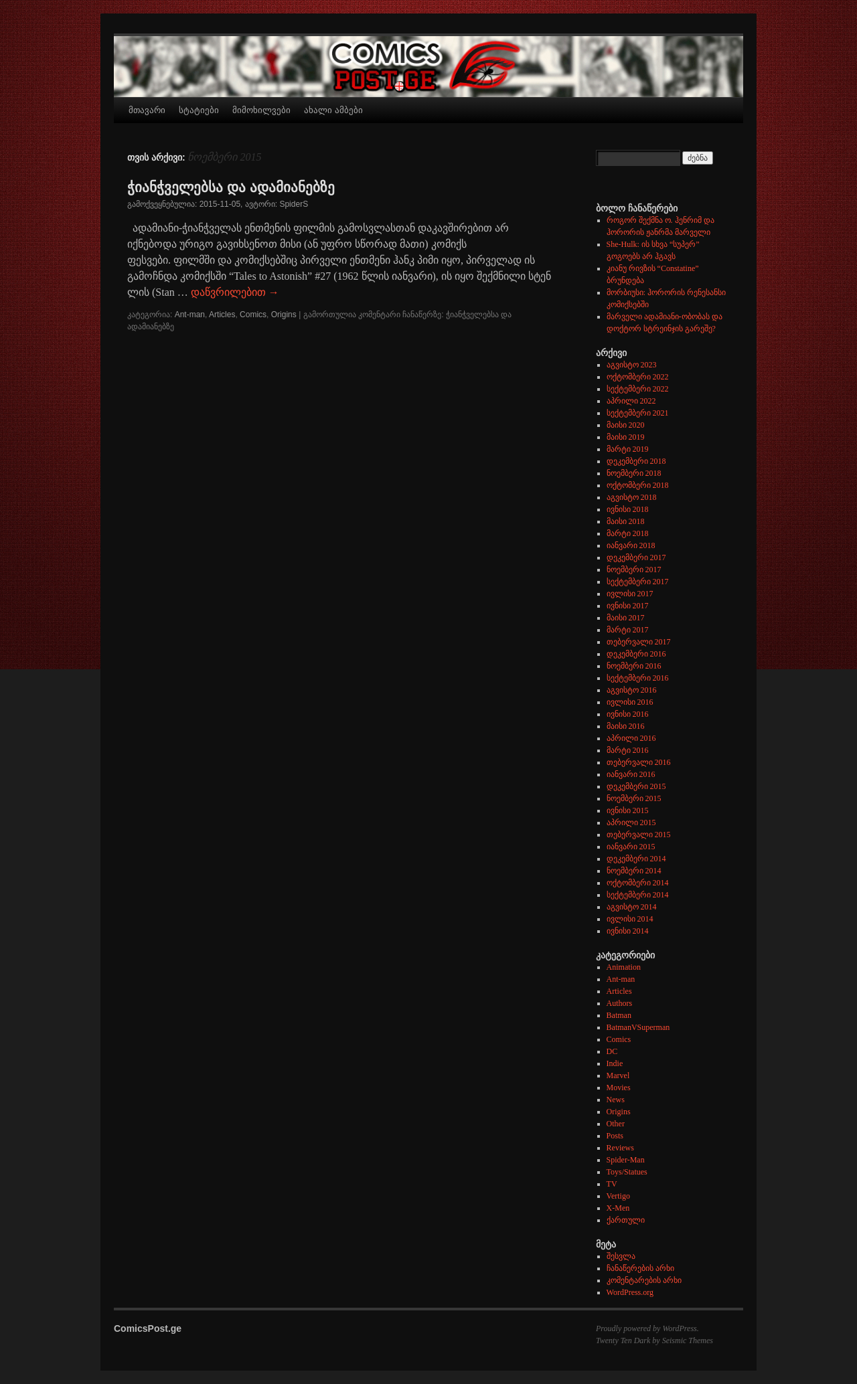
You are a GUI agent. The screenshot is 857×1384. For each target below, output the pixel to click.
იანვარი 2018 (631, 545)
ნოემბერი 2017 (634, 569)
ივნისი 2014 (628, 931)
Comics (253, 314)
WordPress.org (630, 1292)
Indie (615, 1063)
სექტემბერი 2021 (638, 413)
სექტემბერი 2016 (638, 678)
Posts (615, 1135)
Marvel (618, 1075)
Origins (284, 314)
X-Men (618, 1208)
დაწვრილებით (235, 292)
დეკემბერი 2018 (636, 461)
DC (612, 1051)
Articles (222, 314)
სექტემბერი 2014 (638, 894)
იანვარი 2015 (631, 846)
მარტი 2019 (628, 449)
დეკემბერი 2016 (636, 654)
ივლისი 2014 (630, 919)
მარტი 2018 (628, 533)
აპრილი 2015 (631, 822)
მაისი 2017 (626, 617)
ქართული (626, 1220)
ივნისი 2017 (628, 605)
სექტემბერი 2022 (638, 389)
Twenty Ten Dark (623, 1340)
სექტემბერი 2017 (638, 581)
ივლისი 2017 (630, 593)
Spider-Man (626, 1159)
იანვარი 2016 (631, 774)
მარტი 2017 (628, 629)
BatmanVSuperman (638, 1027)
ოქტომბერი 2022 (638, 376)
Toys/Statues (627, 1172)
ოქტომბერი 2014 (638, 882)
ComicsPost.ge (147, 1328)
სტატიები (199, 110)
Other (616, 1123)
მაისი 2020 (626, 425)
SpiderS (293, 204)
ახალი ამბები (333, 110)
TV (612, 1184)
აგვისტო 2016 (632, 690)
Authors (620, 1003)
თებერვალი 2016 (639, 762)
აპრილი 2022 (631, 401)
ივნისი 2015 (628, 810)
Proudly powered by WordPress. (647, 1328)
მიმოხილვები (261, 110)
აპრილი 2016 (631, 738)
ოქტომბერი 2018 (638, 485)
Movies (619, 1087)
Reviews (620, 1147)
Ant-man (190, 314)
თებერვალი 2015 (639, 834)
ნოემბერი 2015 (634, 798)
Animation (624, 967)
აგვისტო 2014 (632, 907)
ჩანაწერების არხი (640, 1268)
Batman (619, 1015)
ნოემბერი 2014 (634, 870)
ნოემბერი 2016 (634, 666)
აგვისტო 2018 (632, 497)
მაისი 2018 (626, 521)
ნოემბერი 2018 (634, 473)
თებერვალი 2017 (639, 641)
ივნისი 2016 (628, 714)
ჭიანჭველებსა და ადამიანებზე (231, 187)
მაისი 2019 (626, 437)
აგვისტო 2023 (632, 364)
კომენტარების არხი (644, 1280)
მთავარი (147, 110)
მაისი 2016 (626, 726)
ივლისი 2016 (630, 702)
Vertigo (618, 1196)
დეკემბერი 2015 (636, 786)
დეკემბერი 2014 (636, 858)
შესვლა (621, 1256)
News (616, 1099)
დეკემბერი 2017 (636, 557)
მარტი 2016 (628, 750)
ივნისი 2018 (628, 509)
